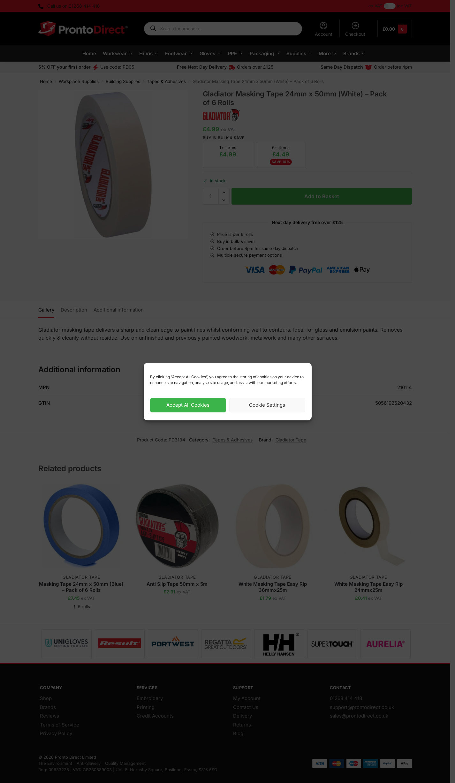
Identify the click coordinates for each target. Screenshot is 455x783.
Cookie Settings (267, 405)
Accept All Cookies (187, 405)
